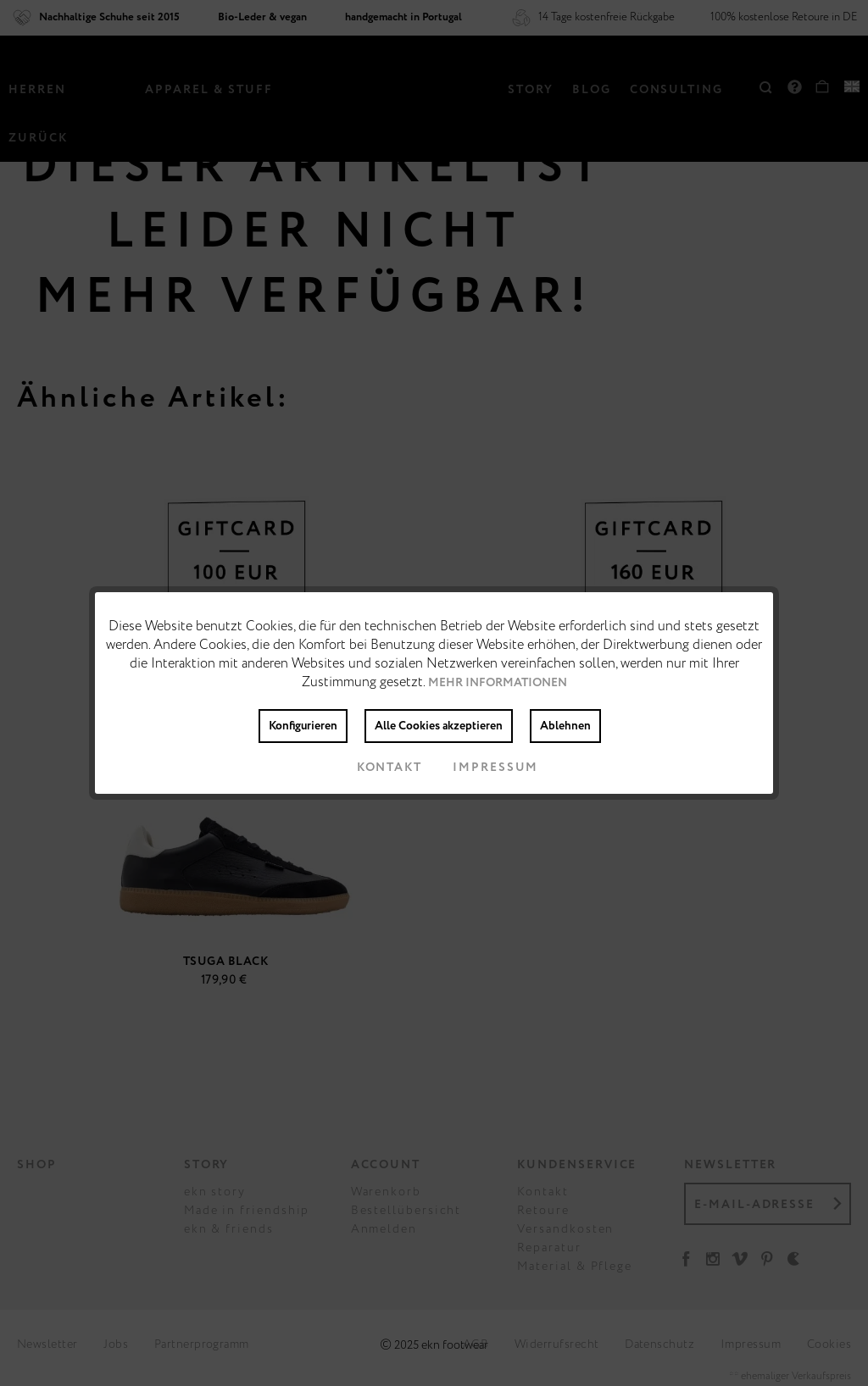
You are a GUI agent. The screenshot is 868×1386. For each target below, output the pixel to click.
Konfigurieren (303, 726)
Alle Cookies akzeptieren (439, 726)
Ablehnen (565, 726)
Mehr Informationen (497, 683)
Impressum (482, 767)
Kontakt (376, 767)
